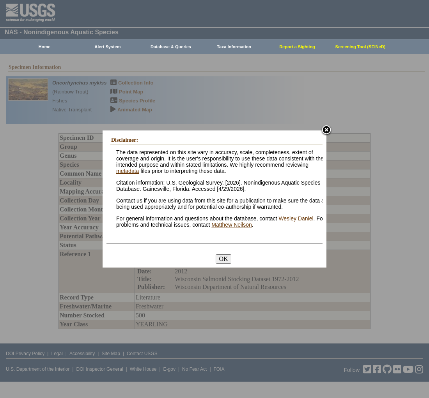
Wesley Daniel (295, 218)
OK (223, 258)
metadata (127, 171)
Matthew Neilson (231, 225)
